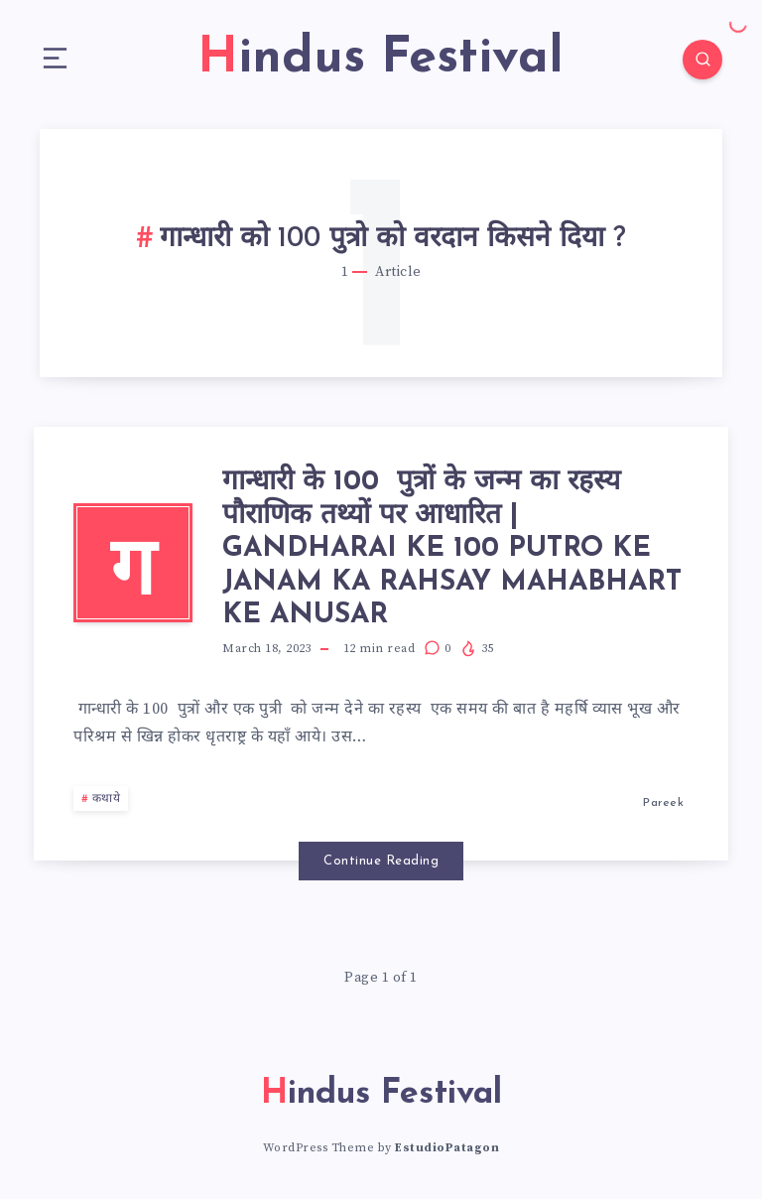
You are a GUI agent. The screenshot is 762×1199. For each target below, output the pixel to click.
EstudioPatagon (447, 1147)
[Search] (702, 59)
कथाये (106, 799)
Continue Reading (381, 861)
